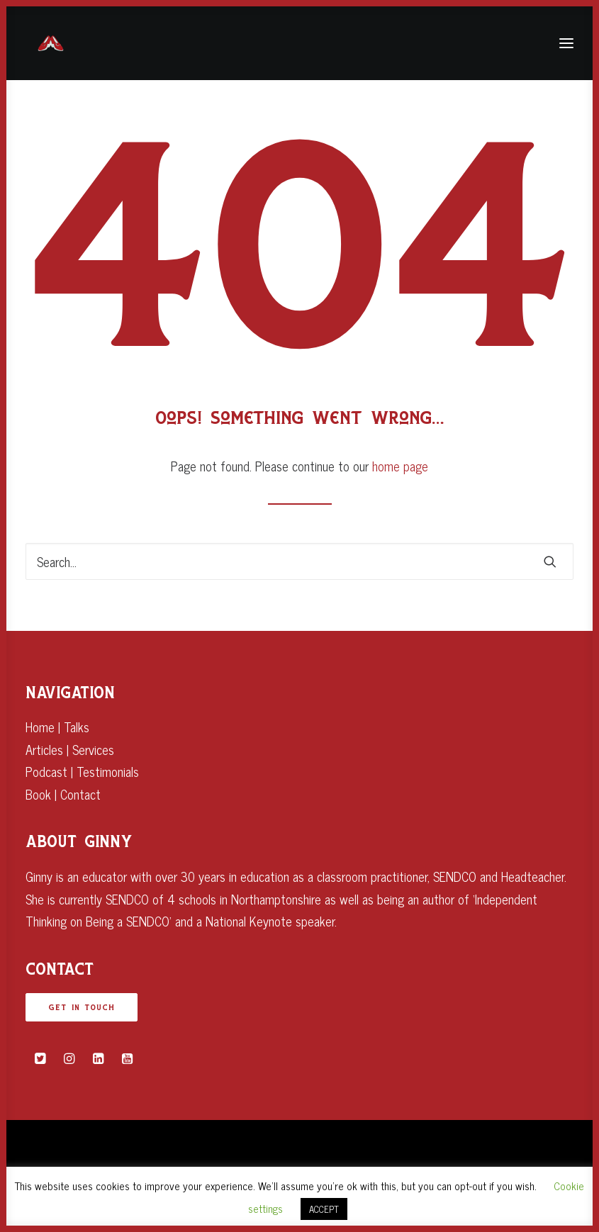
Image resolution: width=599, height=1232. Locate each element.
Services (93, 749)
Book (38, 794)
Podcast (46, 771)
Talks (76, 726)
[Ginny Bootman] (51, 43)
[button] (550, 561)
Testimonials (108, 771)
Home (40, 726)
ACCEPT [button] (324, 1209)
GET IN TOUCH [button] (81, 1007)
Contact (80, 794)
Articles (44, 749)
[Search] (299, 561)
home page (400, 465)
